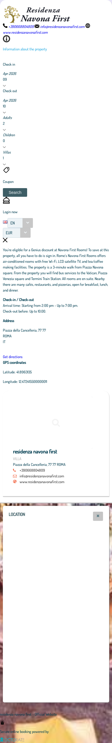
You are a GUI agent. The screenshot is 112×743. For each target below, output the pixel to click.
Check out (10, 90)
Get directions (13, 356)
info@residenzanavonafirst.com (42, 476)
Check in (9, 64)
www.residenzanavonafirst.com (42, 481)
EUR (9, 232)
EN (12, 222)
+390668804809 (32, 470)
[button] (15, 192)
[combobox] (20, 223)
